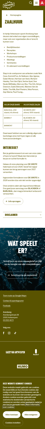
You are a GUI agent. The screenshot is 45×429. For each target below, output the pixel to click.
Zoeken (30, 3)
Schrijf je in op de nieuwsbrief (24, 275)
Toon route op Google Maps (14, 296)
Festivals (6, 306)
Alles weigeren (30, 415)
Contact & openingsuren (13, 301)
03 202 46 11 (8, 320)
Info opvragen (14, 201)
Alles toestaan (11, 415)
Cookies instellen (13, 423)
